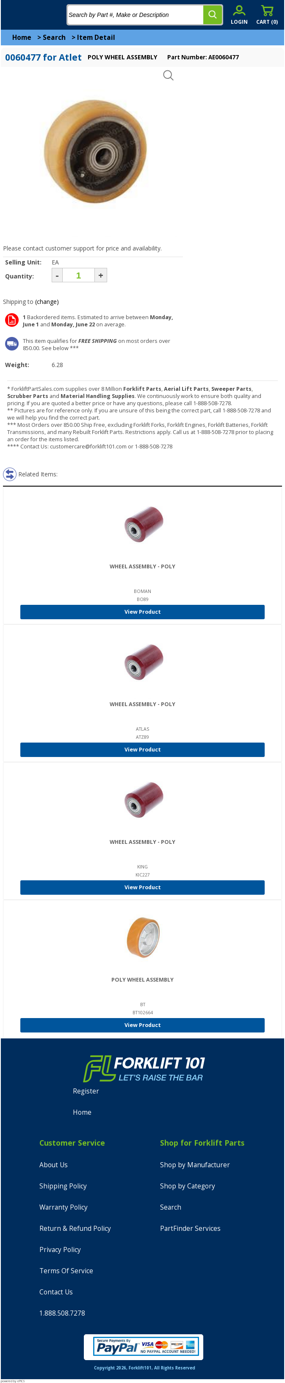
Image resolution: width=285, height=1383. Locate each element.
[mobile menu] (13, 14)
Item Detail (96, 37)
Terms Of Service (66, 1270)
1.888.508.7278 (62, 1313)
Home (21, 37)
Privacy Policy (60, 1249)
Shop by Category (187, 1186)
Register (86, 1091)
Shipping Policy (63, 1186)
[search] (212, 15)
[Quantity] (78, 275)
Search (54, 37)
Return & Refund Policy (75, 1228)
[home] (41, 14)
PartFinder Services (190, 1228)
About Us (53, 1164)
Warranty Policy (63, 1207)
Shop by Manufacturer (195, 1164)
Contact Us (56, 1292)
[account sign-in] (239, 14)
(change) (47, 302)
